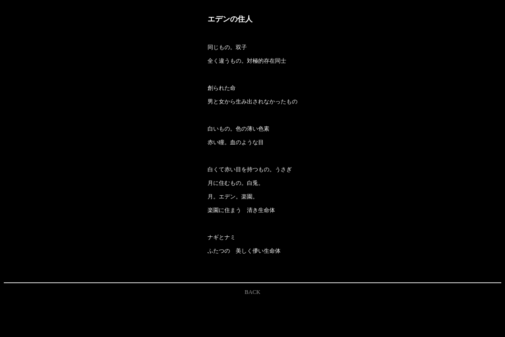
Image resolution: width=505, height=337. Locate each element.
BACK (252, 292)
